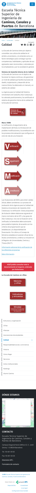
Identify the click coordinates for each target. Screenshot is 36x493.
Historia (6, 349)
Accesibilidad (24, 485)
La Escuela (10, 40)
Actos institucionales (10, 364)
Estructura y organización (12, 321)
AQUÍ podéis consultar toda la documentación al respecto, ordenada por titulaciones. (18, 267)
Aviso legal (24, 488)
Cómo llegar (7, 354)
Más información (8, 254)
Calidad (6, 340)
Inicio (3, 40)
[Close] (32, 4)
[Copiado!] (33, 45)
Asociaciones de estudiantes (13, 335)
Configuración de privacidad (20, 491)
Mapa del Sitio (12, 485)
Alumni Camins (8, 373)
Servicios (6, 359)
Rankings (6, 369)
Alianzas (6, 330)
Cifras (5, 325)
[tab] (13, 146)
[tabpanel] (18, 227)
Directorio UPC (7, 460)
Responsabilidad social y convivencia (16, 345)
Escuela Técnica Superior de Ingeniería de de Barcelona (18, 18)
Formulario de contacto (10, 464)
